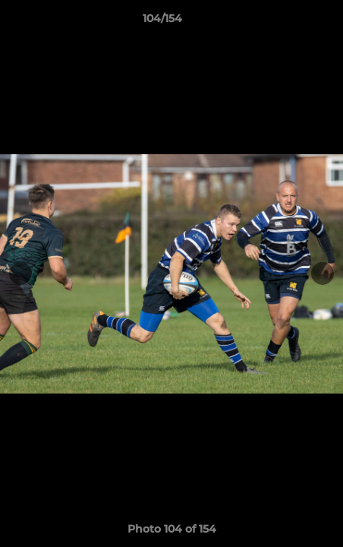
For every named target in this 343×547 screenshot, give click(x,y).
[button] (288, 22)
